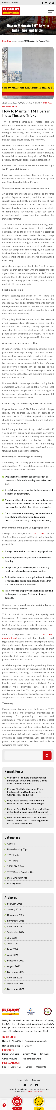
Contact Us (16, 1066)
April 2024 (12, 954)
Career (29, 1066)
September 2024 (15, 932)
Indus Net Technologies (33, 1091)
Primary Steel (14, 883)
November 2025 (15, 920)
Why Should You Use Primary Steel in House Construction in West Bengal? (26, 802)
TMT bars (38, 533)
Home (4, 41)
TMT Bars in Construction (20, 872)
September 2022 (15, 983)
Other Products (9, 1058)
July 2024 (12, 937)
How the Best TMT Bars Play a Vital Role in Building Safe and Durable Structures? (28, 810)
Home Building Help (11, 1045)
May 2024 (12, 949)
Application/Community (36, 1041)
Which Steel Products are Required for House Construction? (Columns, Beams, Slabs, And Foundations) (27, 780)
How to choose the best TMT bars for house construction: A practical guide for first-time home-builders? (28, 820)
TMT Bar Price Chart (31, 1058)
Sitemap (36, 1080)
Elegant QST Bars (10, 1053)
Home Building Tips (17, 849)
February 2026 (14, 903)
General (11, 843)
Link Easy (44, 1053)
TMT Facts (13, 854)
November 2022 (15, 971)
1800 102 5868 (12, 2)
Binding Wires (29, 1053)
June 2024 (12, 943)
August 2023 (13, 966)
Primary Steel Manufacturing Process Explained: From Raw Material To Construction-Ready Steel (26, 792)
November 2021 (15, 989)
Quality (28, 1045)
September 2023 (15, 960)
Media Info (41, 1066)
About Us (16, 1041)
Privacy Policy (23, 1080)
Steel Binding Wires (17, 877)
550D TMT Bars (15, 866)
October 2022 (14, 977)
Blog (9, 41)
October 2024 (14, 926)
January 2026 (14, 909)
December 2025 (15, 914)
